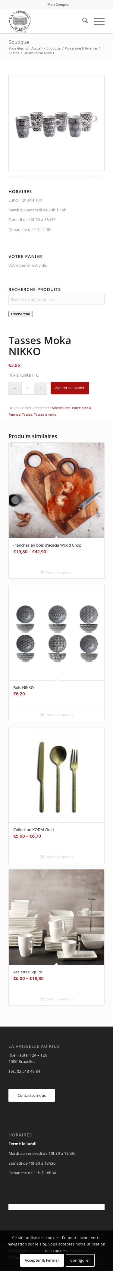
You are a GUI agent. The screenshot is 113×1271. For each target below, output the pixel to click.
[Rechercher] (82, 21)
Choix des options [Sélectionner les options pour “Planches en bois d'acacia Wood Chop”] (56, 572)
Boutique (18, 42)
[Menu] (96, 21)
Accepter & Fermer (42, 1260)
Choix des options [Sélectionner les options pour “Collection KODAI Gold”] (56, 857)
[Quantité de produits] (27, 388)
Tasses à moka (45, 414)
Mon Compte (57, 4)
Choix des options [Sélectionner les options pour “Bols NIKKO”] (56, 715)
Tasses (27, 414)
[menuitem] (57, 4)
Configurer (80, 1260)
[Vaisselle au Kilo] (46, 21)
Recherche (20, 314)
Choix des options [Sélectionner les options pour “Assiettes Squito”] (56, 999)
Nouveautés (61, 407)
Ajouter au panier (69, 387)
